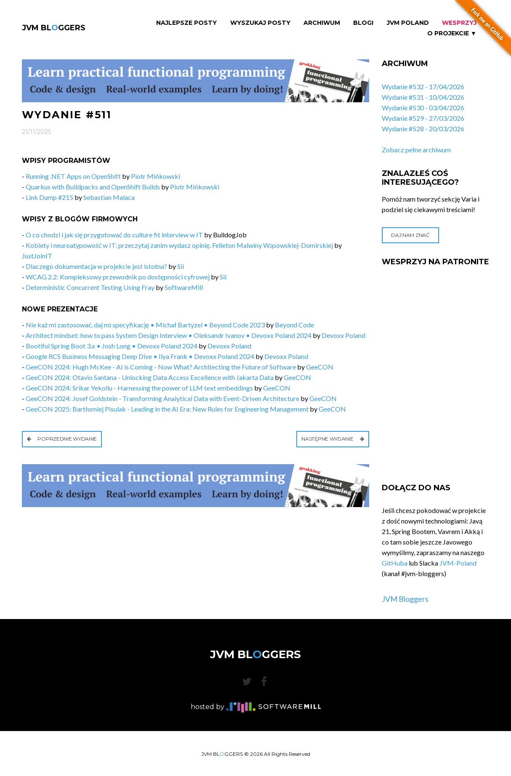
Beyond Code (294, 325)
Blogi (363, 23)
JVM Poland (408, 23)
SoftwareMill (184, 287)
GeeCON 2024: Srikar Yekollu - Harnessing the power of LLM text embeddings (139, 388)
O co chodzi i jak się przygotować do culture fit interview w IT (115, 235)
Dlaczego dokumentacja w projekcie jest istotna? (96, 266)
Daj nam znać (410, 235)
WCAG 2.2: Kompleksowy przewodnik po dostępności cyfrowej (118, 277)
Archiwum (321, 23)
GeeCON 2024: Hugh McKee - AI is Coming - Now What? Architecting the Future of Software (161, 367)
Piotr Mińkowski (155, 176)
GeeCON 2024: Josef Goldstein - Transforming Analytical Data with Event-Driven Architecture (162, 398)
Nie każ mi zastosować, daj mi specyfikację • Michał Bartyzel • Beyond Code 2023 (145, 325)
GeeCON (319, 367)
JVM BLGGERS (53, 27)
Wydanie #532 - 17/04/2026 (423, 86)
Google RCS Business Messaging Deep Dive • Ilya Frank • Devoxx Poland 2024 (140, 356)
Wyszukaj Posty (260, 23)
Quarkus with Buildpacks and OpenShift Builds (93, 187)
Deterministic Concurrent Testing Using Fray (90, 287)
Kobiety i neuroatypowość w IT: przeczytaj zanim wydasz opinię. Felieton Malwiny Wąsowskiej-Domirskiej (179, 245)
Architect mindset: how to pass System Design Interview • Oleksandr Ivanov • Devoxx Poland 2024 (168, 335)
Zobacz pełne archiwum (416, 150)
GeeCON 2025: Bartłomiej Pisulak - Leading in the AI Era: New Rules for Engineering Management (167, 409)
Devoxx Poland (343, 335)
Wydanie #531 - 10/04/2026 (423, 97)
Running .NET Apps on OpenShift (73, 176)
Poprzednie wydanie (62, 439)
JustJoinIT (37, 256)
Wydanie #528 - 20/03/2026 (423, 129)
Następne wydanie (332, 439)
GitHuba (394, 563)
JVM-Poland (457, 563)
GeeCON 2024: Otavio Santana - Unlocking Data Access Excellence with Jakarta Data (150, 377)
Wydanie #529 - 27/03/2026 (423, 118)
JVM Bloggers (405, 598)
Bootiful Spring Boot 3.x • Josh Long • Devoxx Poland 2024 (111, 346)
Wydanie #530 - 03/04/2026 (423, 108)
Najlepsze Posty (186, 23)
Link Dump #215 (49, 197)
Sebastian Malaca (109, 197)
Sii (180, 266)
